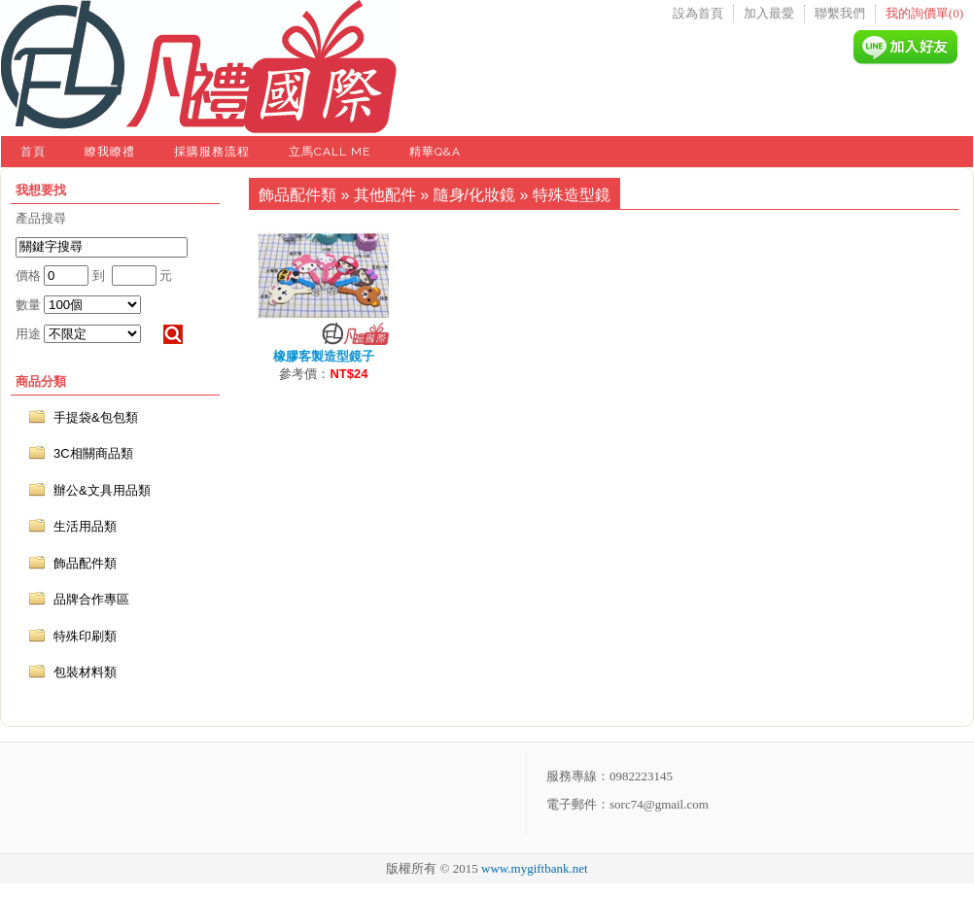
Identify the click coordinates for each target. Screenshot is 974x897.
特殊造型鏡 (571, 195)
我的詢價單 (924, 13)
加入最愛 (769, 13)
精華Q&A (435, 151)
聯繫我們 (840, 13)
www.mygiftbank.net (534, 868)
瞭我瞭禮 (110, 151)
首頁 (33, 151)
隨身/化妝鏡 (474, 195)
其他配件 (385, 195)
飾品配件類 (297, 195)
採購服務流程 (212, 151)
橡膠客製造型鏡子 (323, 356)
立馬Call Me (329, 151)
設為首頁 (698, 13)
